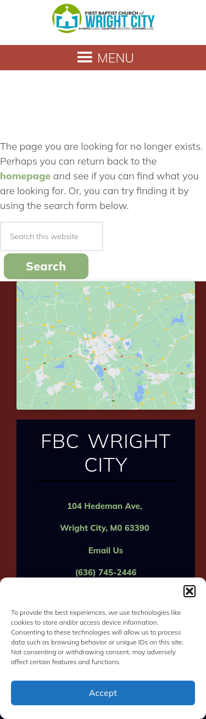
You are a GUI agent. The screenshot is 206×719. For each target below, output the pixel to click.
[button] (189, 591)
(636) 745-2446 (105, 572)
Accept (103, 693)
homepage (25, 175)
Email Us (105, 550)
